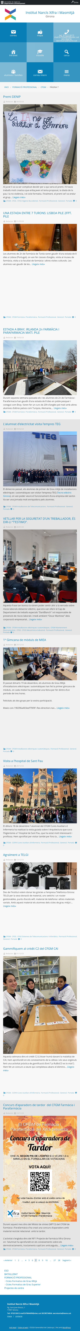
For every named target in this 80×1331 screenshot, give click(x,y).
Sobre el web (23, 1327)
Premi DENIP (12, 97)
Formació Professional (24, 87)
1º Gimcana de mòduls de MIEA (24, 640)
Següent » (66, 1260)
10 (46, 1260)
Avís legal (12, 1327)
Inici (6, 87)
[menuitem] (13, 2)
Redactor (9, 102)
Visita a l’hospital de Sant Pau (23, 761)
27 (55, 1260)
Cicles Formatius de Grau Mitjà (21, 1281)
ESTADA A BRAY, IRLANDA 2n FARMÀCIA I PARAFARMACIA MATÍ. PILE (31, 331)
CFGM (43, 87)
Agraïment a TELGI (15, 855)
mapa (9, 1316)
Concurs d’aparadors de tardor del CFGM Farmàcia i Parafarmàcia (39, 1106)
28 (59, 1260)
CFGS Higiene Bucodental (27, 201)
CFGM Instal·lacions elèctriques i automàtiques (31, 627)
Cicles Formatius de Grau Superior (23, 1284)
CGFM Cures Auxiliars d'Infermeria (26, 842)
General (61, 201)
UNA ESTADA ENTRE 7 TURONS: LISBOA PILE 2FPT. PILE (37, 214)
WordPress (66, 1327)
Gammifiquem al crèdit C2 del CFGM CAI (30, 949)
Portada (69, 201)
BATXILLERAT (11, 1274)
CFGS (14, 201)
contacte (18, 1316)
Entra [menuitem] (76, 2)
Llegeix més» (19, 197)
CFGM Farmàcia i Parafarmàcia (24, 317)
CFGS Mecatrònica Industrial (33, 630)
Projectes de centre (14, 1288)
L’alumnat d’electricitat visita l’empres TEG (31, 424)
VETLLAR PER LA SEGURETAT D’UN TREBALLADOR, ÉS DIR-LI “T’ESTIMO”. (39, 520)
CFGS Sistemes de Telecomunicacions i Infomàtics (37, 936)
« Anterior (8, 1260)
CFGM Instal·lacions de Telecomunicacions (29, 506)
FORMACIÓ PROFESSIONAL (18, 1277)
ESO (6, 1270)
